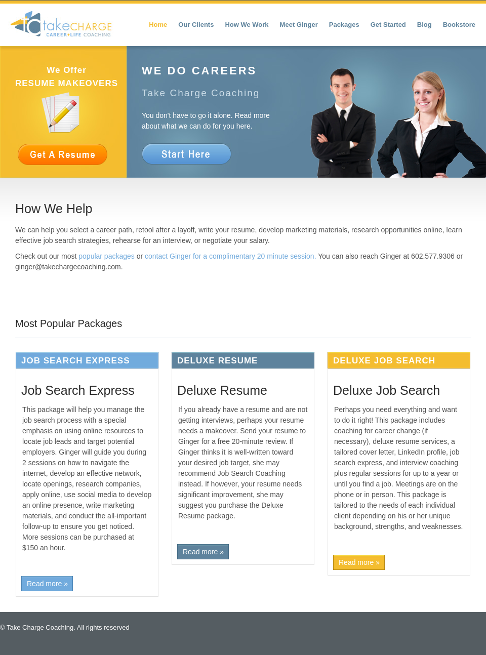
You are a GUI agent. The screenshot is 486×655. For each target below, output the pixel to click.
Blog (424, 24)
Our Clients (196, 24)
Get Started (388, 24)
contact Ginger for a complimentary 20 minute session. (230, 256)
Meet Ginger (299, 24)
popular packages (106, 256)
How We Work (246, 24)
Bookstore (459, 24)
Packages (344, 24)
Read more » (47, 584)
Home (158, 24)
